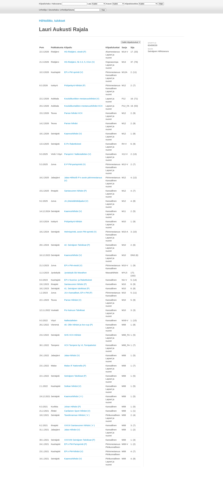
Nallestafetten (70, 320)
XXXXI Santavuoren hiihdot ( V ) (79, 425)
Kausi (109, 3)
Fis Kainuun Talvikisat (74, 310)
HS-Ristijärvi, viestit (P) (75, 51)
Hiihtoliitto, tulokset (52, 20)
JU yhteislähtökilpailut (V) (76, 201)
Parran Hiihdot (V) (72, 300)
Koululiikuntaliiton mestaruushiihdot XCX (83, 106)
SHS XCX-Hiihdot (72, 335)
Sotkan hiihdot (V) (72, 386)
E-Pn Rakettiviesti (72, 144)
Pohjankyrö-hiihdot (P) (74, 85)
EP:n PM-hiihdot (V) (73, 451)
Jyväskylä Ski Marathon (75, 272)
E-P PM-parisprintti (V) (75, 164)
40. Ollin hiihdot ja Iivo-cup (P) (78, 324)
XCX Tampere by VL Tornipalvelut (80, 345)
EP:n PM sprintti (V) (73, 72)
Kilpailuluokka (131, 3)
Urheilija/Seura (67, 10)
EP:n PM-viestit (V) (73, 265)
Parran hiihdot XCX (73, 113)
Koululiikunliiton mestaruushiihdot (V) (81, 98)
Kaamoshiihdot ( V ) (73, 396)
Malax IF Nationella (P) (75, 365)
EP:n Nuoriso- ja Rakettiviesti (78, 280)
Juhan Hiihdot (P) (72, 406)
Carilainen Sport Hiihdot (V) (77, 411)
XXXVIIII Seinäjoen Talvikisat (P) (79, 440)
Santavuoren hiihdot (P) (75, 191)
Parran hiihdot (71, 123)
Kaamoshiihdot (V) (73, 133)
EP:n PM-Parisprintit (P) (75, 444)
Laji (89, 3)
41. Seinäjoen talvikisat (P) (77, 288)
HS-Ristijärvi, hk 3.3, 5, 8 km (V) (79, 62)
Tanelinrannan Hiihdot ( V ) (77, 415)
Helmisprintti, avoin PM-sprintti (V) (80, 231)
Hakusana (56, 3)
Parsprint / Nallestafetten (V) (77, 154)
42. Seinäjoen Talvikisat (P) (77, 245)
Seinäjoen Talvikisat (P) (75, 376)
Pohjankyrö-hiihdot (73, 221)
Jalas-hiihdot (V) (72, 355)
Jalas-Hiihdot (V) (72, 429)
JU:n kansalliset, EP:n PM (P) (78, 292)
